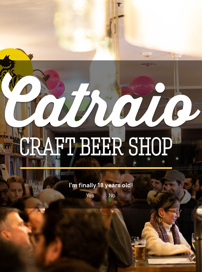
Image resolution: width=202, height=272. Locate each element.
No (112, 195)
